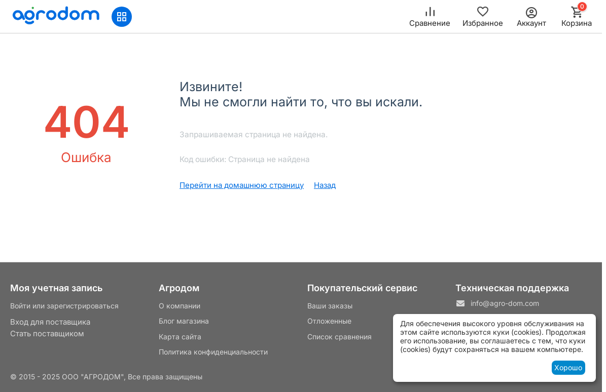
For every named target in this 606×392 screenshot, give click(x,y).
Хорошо (568, 367)
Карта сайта (180, 336)
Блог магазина (184, 321)
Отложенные (329, 321)
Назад (325, 185)
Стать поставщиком (47, 333)
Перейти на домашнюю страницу (242, 185)
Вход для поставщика (50, 322)
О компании (179, 305)
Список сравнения (339, 336)
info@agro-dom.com (505, 303)
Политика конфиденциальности (213, 351)
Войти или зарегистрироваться (64, 305)
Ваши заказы (329, 305)
